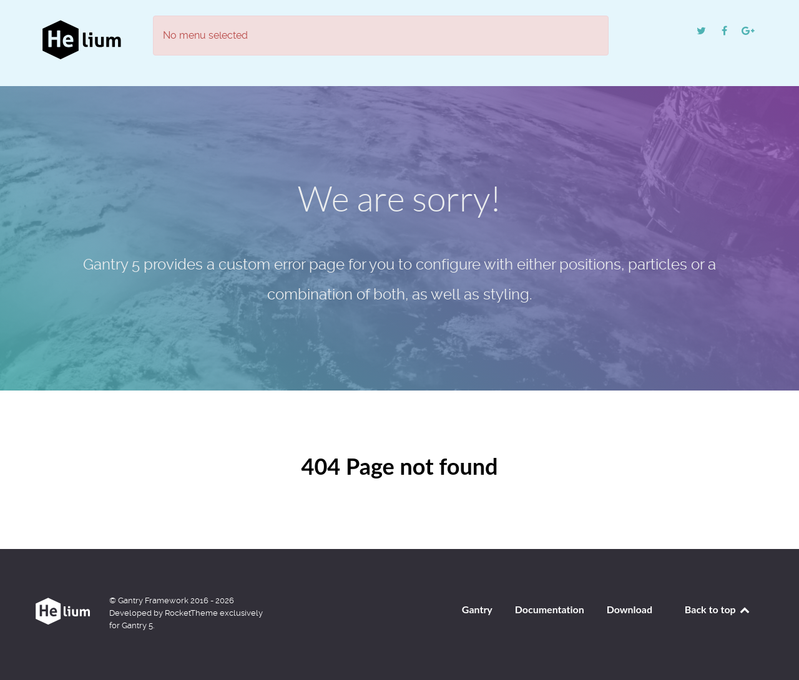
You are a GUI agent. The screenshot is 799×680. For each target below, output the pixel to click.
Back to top (718, 609)
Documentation (549, 609)
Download (629, 609)
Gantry (477, 609)
